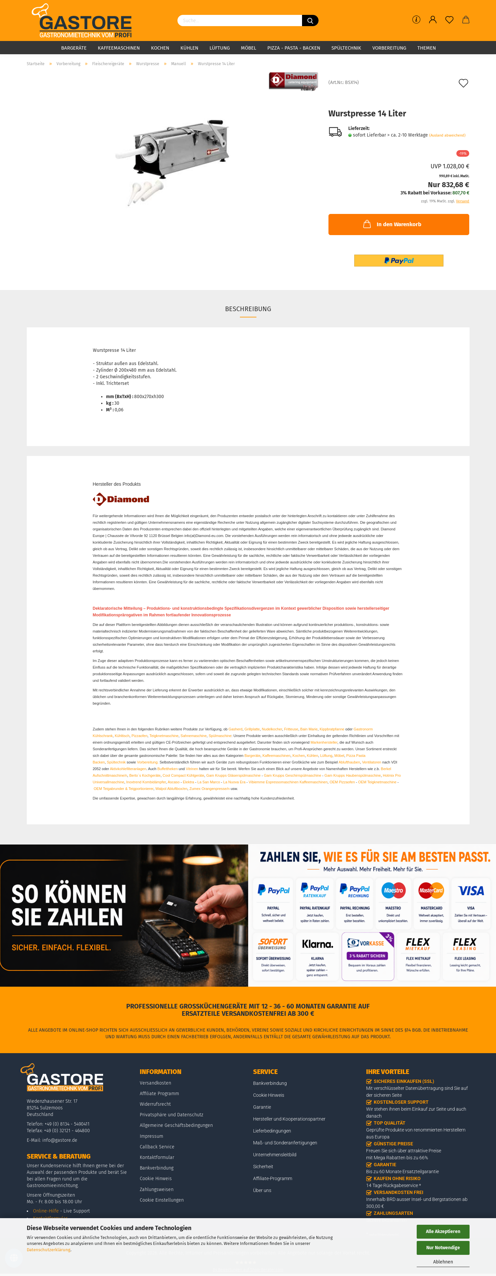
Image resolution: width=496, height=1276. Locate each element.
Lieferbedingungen (272, 1130)
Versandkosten (155, 1083)
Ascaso (173, 782)
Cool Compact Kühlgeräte (183, 775)
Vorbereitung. (148, 762)
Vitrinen (192, 769)
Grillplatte (252, 729)
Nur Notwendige (443, 1248)
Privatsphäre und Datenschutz (171, 1115)
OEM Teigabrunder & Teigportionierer (124, 789)
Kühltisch (122, 736)
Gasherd (235, 729)
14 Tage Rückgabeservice (392, 1185)
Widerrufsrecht (155, 1104)
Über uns (262, 1190)
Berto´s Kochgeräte (145, 775)
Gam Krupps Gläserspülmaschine (233, 775)
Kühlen (189, 48)
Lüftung (220, 48)
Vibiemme (257, 782)
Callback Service (157, 1147)
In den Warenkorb (391, 224)
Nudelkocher (272, 729)
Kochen (160, 48)
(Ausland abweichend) (447, 135)
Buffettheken (167, 769)
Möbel (248, 48)
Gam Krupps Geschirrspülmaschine (292, 775)
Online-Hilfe (46, 1211)
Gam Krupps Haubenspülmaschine (352, 775)
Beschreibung (248, 309)
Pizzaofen (139, 736)
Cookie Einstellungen (162, 1200)
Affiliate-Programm (272, 1178)
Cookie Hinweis (156, 1178)
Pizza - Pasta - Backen (293, 48)
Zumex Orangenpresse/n (209, 789)
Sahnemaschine (193, 736)
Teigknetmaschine (163, 736)
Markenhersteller (324, 742)
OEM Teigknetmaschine (377, 782)
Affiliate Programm (159, 1093)
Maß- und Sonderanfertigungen (285, 1142)
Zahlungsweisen (156, 1189)
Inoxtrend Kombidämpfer (146, 782)
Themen (426, 48)
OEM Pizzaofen (342, 782)
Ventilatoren (371, 762)
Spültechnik (346, 48)
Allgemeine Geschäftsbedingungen (176, 1125)
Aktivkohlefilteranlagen (128, 769)
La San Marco (208, 782)
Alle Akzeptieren (443, 1231)
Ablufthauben (349, 762)
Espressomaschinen (282, 782)
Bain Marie (309, 729)
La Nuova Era (234, 782)
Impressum (151, 1136)
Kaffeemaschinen (119, 48)
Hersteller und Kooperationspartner (289, 1119)
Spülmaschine (220, 736)
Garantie (262, 1107)
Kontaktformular (157, 1157)
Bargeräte (74, 48)
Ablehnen (443, 1262)
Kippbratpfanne (332, 729)
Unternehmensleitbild (274, 1154)
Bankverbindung (156, 1168)
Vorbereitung (389, 48)
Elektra (188, 782)
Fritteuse (291, 729)
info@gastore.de (59, 1140)
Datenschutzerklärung (48, 1249)
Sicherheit (263, 1166)
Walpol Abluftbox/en (171, 789)
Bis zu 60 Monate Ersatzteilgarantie (402, 1171)
